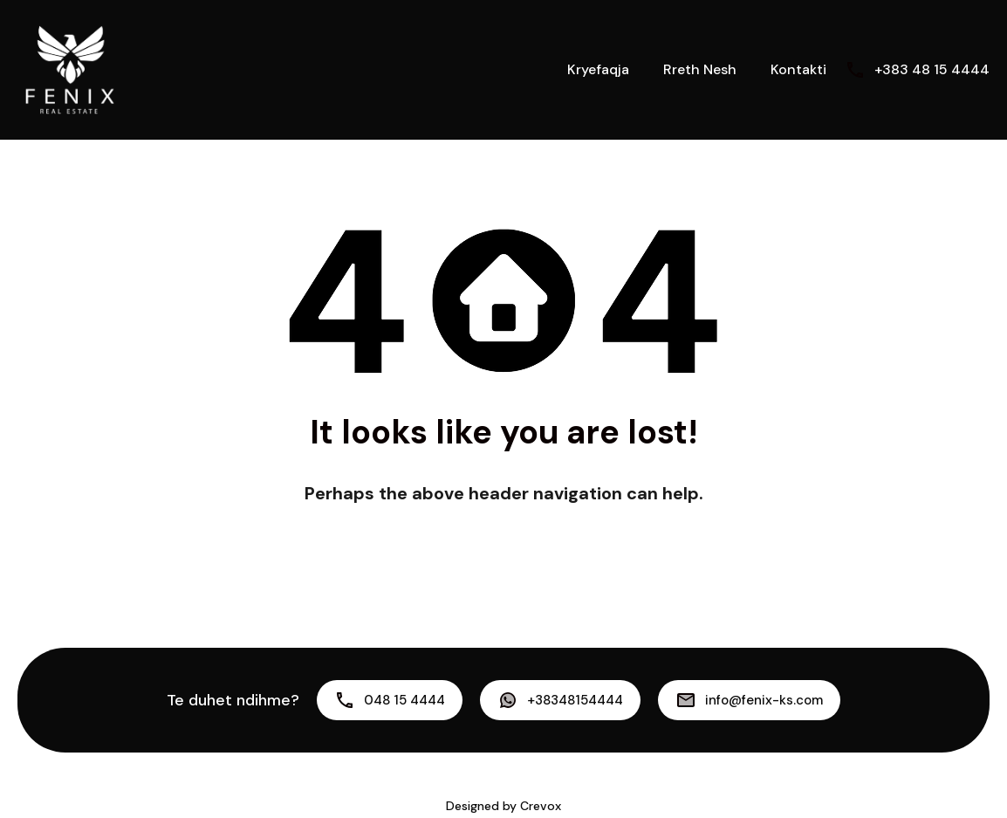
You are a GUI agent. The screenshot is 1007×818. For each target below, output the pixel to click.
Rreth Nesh (699, 69)
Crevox (540, 806)
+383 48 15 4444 (932, 69)
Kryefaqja (598, 69)
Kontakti (798, 69)
